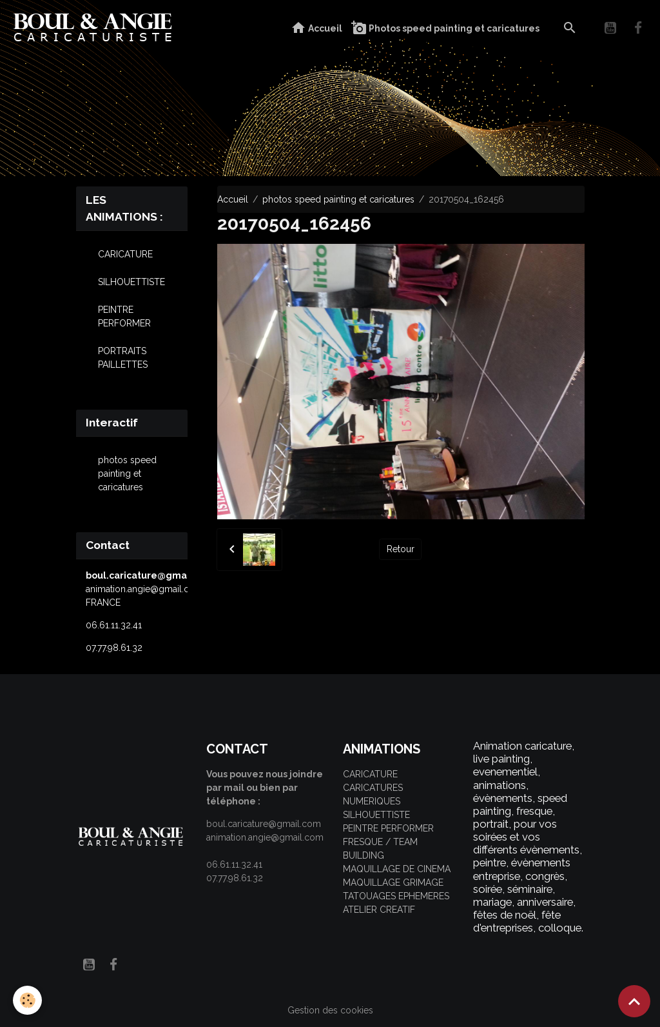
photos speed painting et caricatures (338, 199)
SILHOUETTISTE (131, 282)
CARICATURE (125, 254)
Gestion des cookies (330, 1010)
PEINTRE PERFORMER (124, 316)
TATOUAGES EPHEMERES (396, 896)
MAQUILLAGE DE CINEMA (397, 869)
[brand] (95, 28)
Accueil (316, 28)
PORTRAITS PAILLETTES (123, 358)
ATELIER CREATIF (379, 909)
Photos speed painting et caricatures (445, 28)
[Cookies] (27, 1000)
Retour (400, 549)
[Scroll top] (634, 1001)
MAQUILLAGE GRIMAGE (393, 882)
